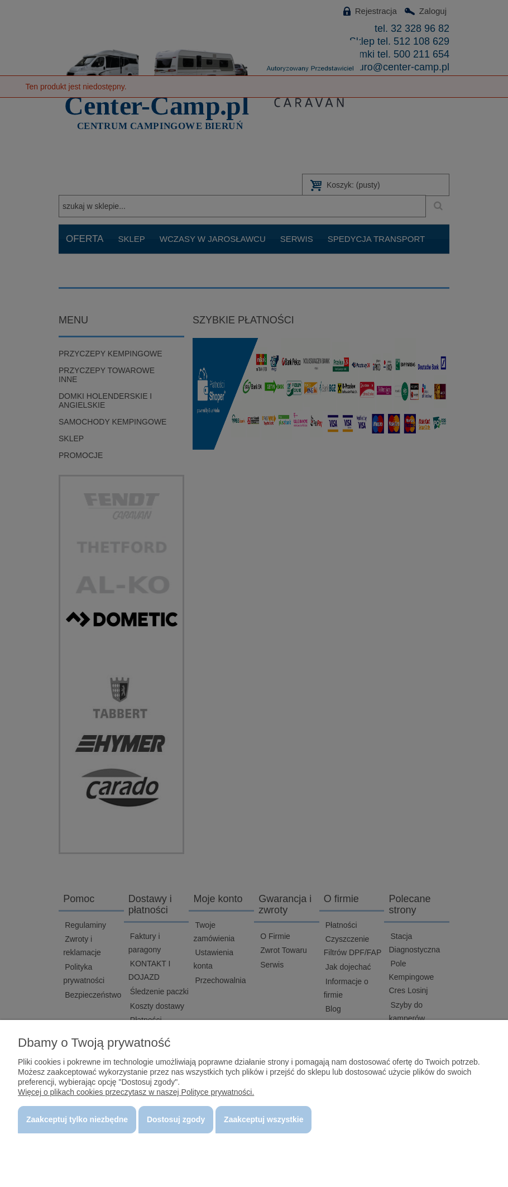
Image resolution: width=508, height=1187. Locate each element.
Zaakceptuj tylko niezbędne (77, 1119)
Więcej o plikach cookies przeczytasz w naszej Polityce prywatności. (136, 1092)
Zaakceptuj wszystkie (263, 1119)
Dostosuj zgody (176, 1119)
